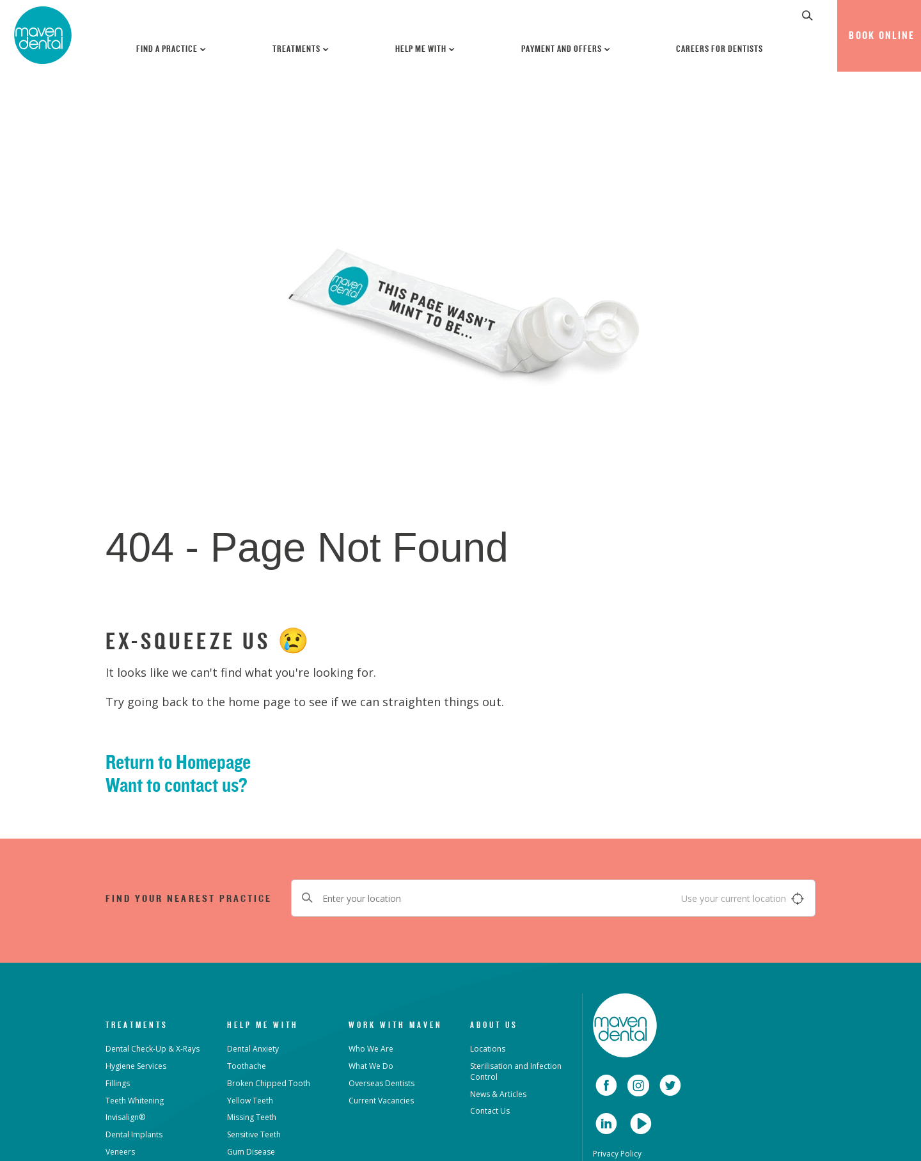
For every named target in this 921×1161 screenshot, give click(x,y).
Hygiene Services (136, 1066)
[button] (808, 15)
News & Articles (498, 1094)
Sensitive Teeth (254, 1134)
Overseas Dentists (381, 1083)
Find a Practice (171, 48)
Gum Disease (251, 1151)
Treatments (301, 48)
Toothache (246, 1066)
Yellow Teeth (250, 1100)
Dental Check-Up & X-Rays (153, 1048)
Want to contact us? (177, 784)
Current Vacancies (381, 1100)
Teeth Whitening (135, 1100)
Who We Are (371, 1048)
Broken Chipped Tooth (268, 1083)
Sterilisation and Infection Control (516, 1071)
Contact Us (490, 1110)
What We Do (371, 1066)
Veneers (120, 1151)
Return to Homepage (178, 761)
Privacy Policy (617, 1153)
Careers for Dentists (719, 48)
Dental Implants (134, 1134)
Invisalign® (125, 1117)
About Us (494, 1025)
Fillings (118, 1083)
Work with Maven (396, 1025)
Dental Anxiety (253, 1048)
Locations (487, 1048)
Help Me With (425, 48)
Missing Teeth (251, 1117)
